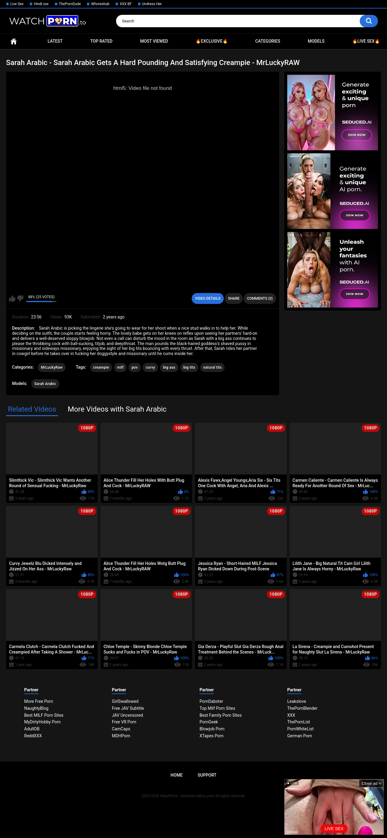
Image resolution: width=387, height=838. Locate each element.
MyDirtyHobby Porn (42, 721)
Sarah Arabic (45, 384)
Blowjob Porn (212, 728)
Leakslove (296, 701)
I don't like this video (20, 298)
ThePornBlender (302, 708)
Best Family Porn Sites (221, 715)
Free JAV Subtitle (128, 708)
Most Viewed (154, 41)
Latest (55, 41)
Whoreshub (100, 4)
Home (13, 41)
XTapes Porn (211, 735)
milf (120, 367)
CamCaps (121, 728)
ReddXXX (33, 735)
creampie (101, 367)
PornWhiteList (300, 728)
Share (233, 298)
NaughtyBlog (36, 708)
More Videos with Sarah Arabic (117, 409)
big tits (189, 367)
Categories (267, 41)
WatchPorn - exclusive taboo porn (187, 796)
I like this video (12, 298)
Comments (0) (260, 298)
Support (207, 775)
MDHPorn (121, 735)
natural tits (212, 367)
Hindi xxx (41, 4)
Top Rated (101, 41)
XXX (291, 715)
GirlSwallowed (125, 701)
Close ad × (371, 783)
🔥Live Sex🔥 (366, 41)
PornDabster (211, 701)
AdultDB (32, 728)
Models (316, 41)
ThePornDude (70, 4)
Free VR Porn (124, 721)
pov (135, 367)
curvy (150, 367)
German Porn (299, 735)
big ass (169, 367)
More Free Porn (38, 701)
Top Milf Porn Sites (217, 708)
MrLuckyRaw (52, 367)
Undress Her (152, 4)
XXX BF (126, 4)
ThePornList (298, 721)
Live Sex (17, 4)
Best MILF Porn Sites (43, 715)
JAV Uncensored (127, 715)
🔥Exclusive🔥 (212, 41)
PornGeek (209, 721)
